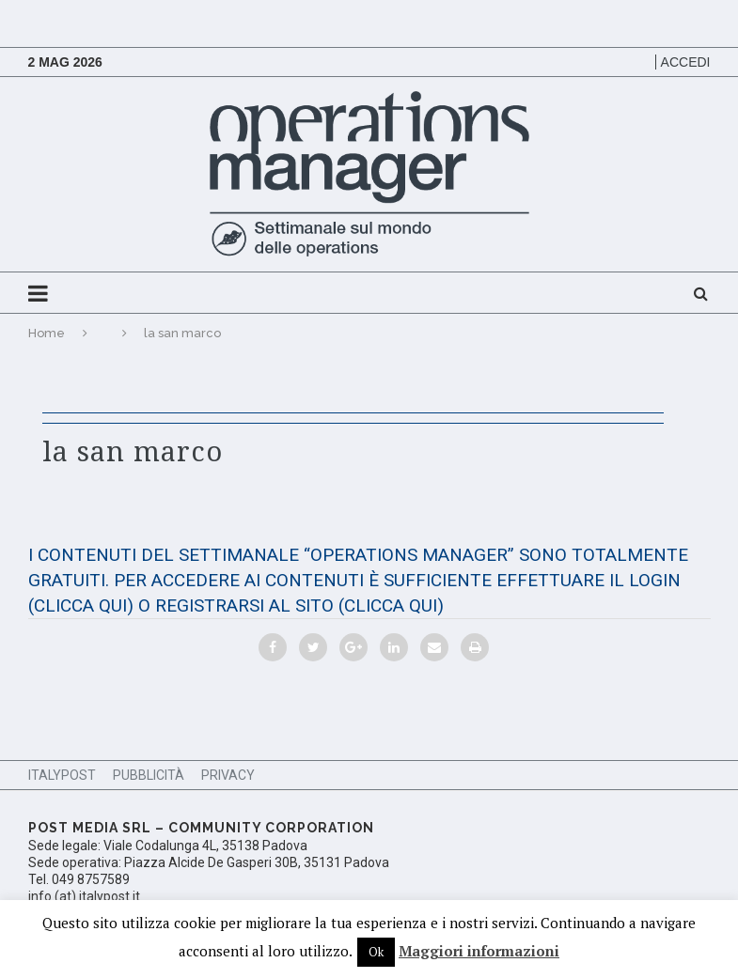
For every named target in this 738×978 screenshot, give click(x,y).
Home (46, 333)
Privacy (228, 775)
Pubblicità (148, 775)
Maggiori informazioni (479, 950)
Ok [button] (376, 951)
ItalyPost (62, 775)
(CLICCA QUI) (80, 605)
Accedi (686, 62)
